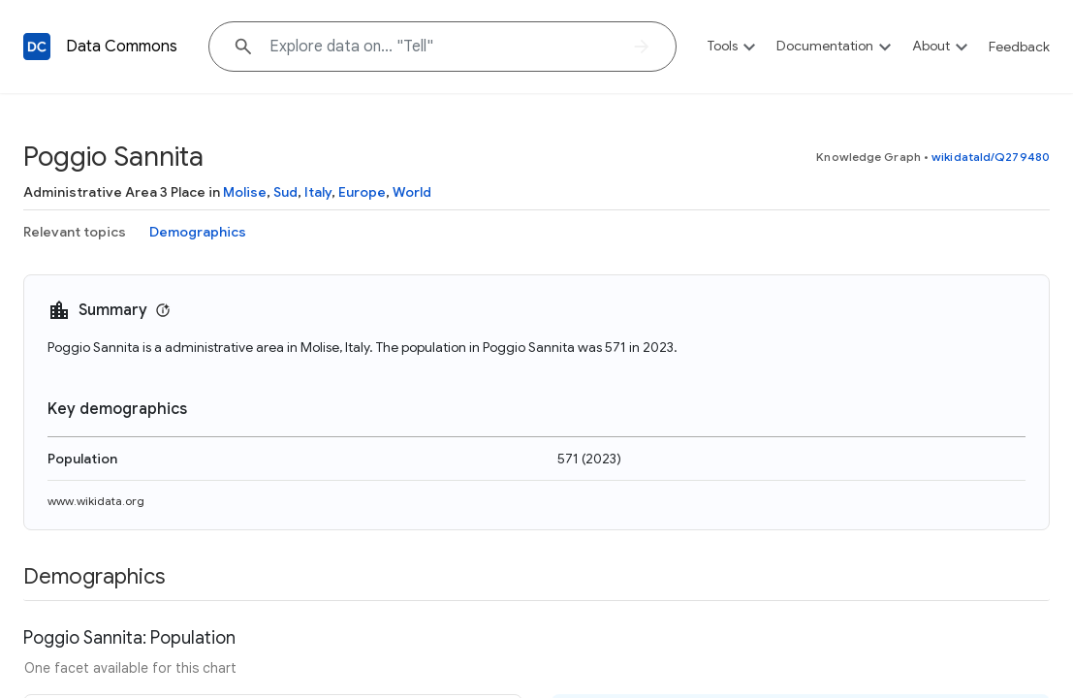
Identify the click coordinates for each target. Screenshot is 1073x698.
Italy (317, 192)
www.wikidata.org (95, 500)
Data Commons (121, 46)
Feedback (1019, 46)
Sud (285, 192)
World (412, 192)
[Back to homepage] (36, 46)
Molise (245, 192)
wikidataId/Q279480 (990, 156)
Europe (362, 192)
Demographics (197, 231)
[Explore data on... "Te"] (442, 46)
